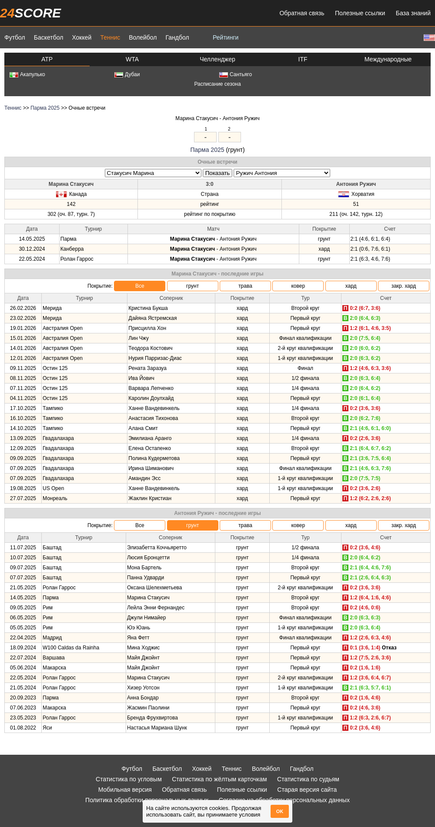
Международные (388, 59)
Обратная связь (301, 13)
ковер (298, 286)
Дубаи (127, 74)
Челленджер (217, 59)
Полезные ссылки (360, 13)
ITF (303, 59)
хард (351, 286)
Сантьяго (235, 74)
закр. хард (404, 286)
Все (139, 286)
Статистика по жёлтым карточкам (219, 779)
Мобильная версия (125, 789)
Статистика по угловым (129, 779)
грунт (192, 286)
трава (245, 286)
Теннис (110, 37)
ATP (47, 59)
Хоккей (81, 37)
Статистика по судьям (308, 779)
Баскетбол (49, 37)
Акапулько (27, 74)
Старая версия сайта (307, 789)
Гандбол (177, 37)
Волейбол (143, 37)
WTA (132, 59)
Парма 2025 (45, 108)
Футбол (14, 37)
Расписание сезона (217, 84)
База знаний (413, 13)
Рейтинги (225, 37)
